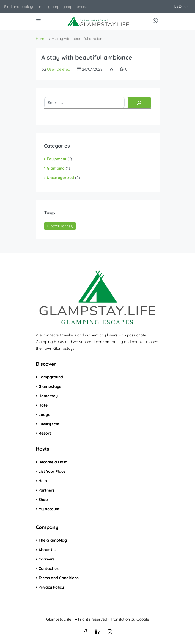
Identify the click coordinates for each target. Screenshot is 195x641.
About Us (47, 549)
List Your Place (52, 471)
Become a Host (53, 462)
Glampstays (50, 386)
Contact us (49, 568)
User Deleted (58, 69)
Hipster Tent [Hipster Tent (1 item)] (60, 225)
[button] (181, 6)
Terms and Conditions (59, 577)
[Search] (139, 102)
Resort (45, 433)
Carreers (47, 559)
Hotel (44, 405)
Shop (43, 499)
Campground (51, 377)
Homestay (48, 395)
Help (43, 480)
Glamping (56, 168)
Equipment (57, 158)
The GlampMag (53, 540)
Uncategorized (60, 177)
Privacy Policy (51, 587)
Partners (46, 490)
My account (49, 508)
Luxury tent (49, 423)
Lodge (44, 414)
